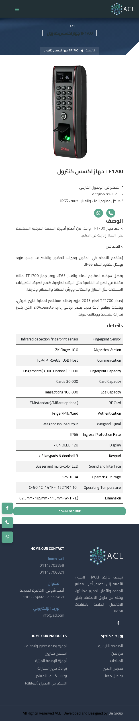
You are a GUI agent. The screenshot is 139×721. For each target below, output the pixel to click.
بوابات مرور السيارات (52, 668)
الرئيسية (90, 50)
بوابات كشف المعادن (51, 675)
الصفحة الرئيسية (110, 645)
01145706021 (52, 572)
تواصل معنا (114, 675)
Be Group (115, 713)
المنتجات (116, 660)
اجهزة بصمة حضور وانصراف (46, 645)
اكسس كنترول (56, 653)
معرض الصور (113, 668)
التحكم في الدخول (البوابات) (46, 683)
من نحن (117, 653)
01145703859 (52, 565)
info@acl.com (53, 615)
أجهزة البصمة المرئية (51, 660)
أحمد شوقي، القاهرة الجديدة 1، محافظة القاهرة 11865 (42, 594)
